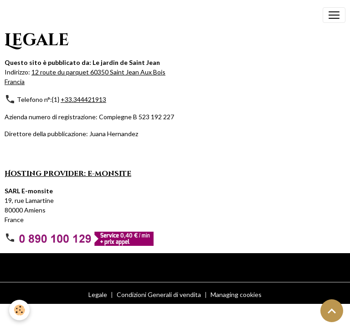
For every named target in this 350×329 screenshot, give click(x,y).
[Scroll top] (331, 310)
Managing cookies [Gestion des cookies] (236, 294)
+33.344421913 (83, 99)
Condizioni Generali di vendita (159, 294)
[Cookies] (19, 310)
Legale (97, 294)
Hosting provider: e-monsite (68, 174)
